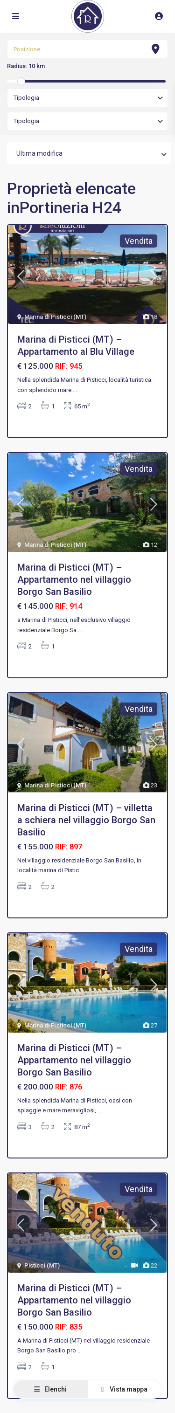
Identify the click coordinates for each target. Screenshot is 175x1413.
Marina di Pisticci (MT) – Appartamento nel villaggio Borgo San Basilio (74, 579)
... (75, 389)
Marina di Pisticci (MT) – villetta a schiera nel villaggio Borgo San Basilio (86, 820)
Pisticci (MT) (42, 1265)
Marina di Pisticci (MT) (55, 316)
